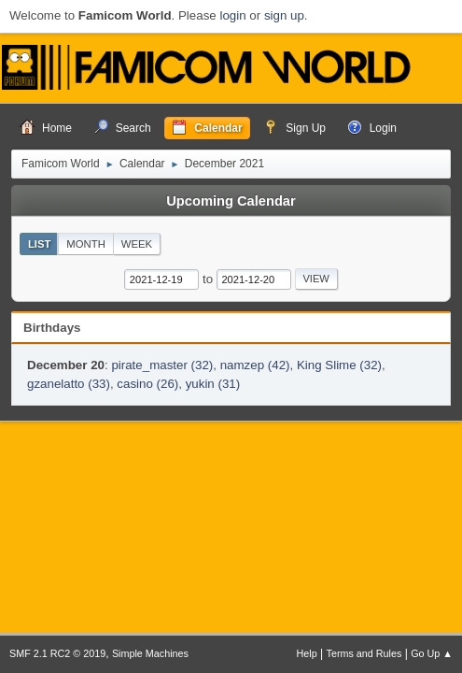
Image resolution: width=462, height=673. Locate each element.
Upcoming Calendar (230, 200)
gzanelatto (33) (68, 384)
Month (85, 244)
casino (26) (147, 384)
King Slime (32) (339, 365)
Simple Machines (150, 653)
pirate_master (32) (162, 365)
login (232, 15)
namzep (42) (255, 365)
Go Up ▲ (432, 653)
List (39, 244)
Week (136, 244)
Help (307, 653)
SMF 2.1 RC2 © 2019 (57, 653)
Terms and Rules (364, 653)
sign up (284, 15)
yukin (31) (213, 384)
